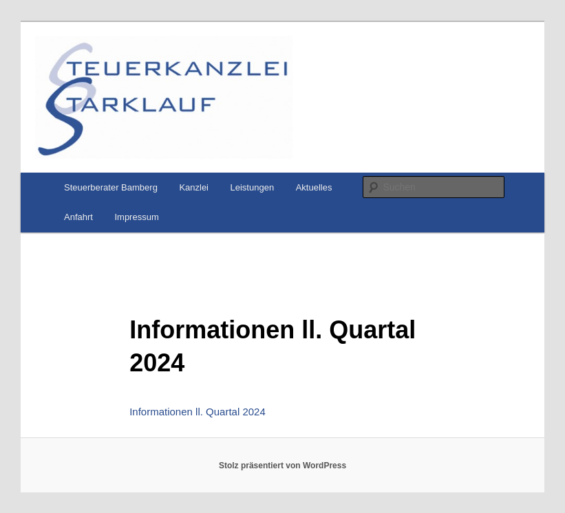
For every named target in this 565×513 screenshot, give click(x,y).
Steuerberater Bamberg (111, 187)
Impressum (136, 217)
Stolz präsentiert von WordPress (282, 465)
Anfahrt (78, 217)
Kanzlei (194, 187)
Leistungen (253, 187)
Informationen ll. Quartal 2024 (197, 411)
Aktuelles (314, 187)
